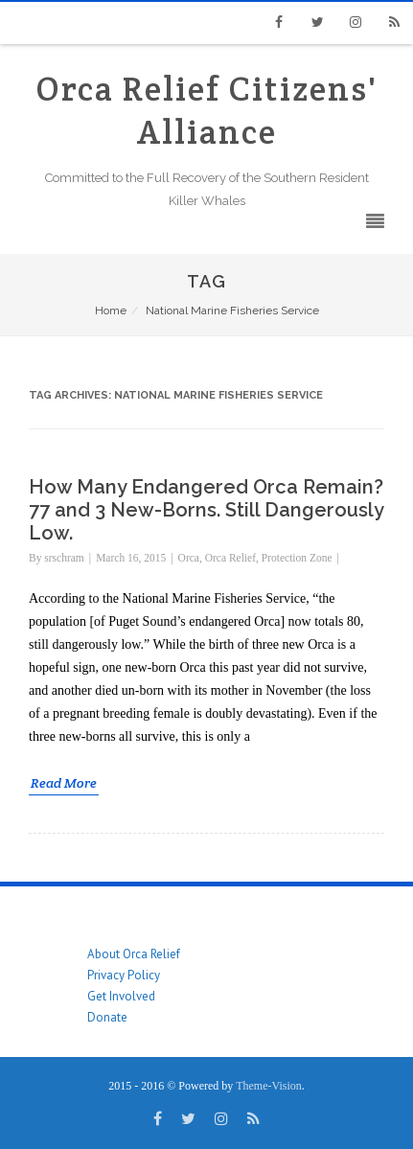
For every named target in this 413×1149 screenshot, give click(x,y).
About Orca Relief (133, 954)
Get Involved (121, 996)
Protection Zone (297, 557)
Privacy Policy (123, 975)
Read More (64, 783)
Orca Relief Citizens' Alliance (207, 110)
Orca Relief (230, 557)
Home (110, 310)
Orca (188, 557)
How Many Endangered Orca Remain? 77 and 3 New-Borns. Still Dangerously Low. (206, 509)
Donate (107, 1017)
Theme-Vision (269, 1085)
